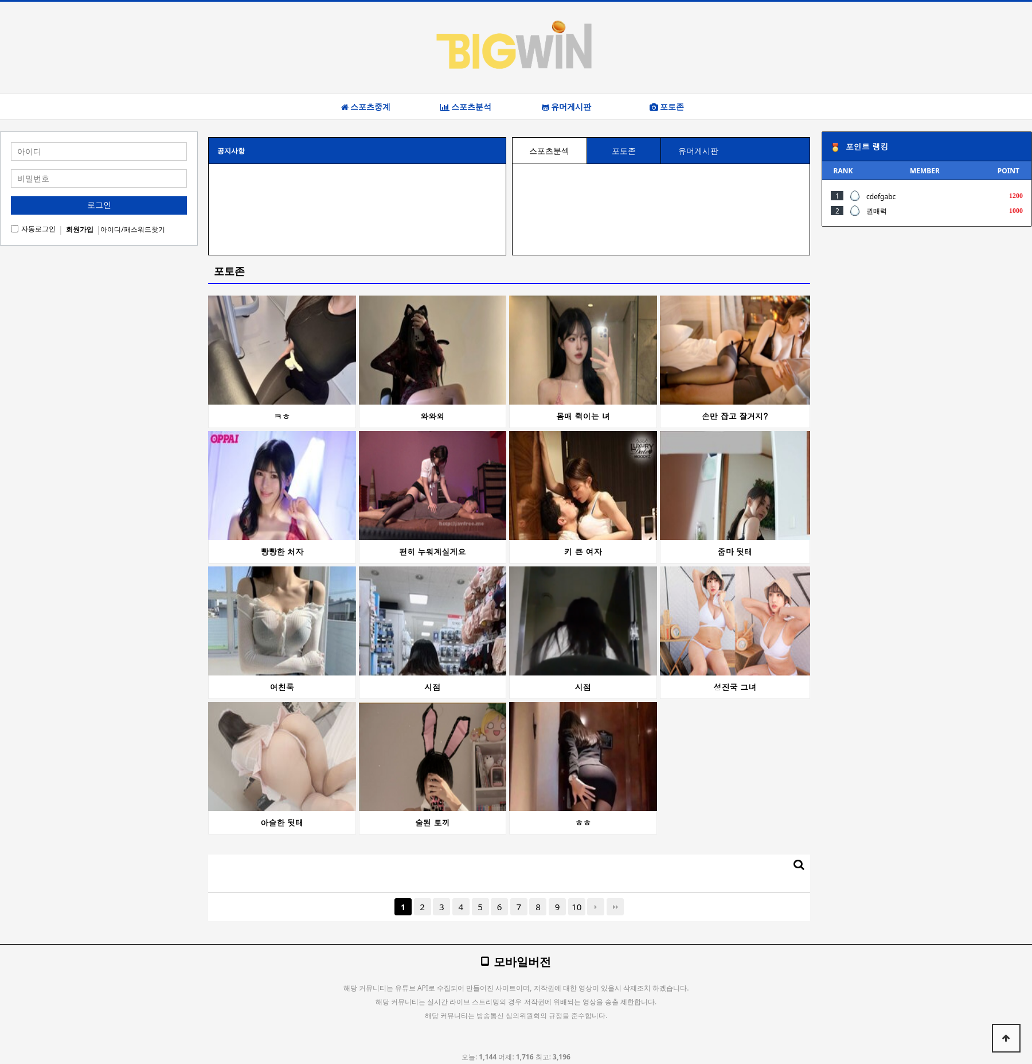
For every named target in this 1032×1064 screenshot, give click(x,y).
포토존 (667, 106)
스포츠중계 (365, 106)
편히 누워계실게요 (432, 551)
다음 (595, 906)
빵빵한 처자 (281, 551)
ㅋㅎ (282, 416)
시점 (432, 687)
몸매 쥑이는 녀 (582, 416)
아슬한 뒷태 (281, 822)
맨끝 (615, 906)
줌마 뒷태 (734, 551)
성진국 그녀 (734, 687)
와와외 (432, 416)
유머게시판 (566, 106)
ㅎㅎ (583, 822)
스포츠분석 (465, 106)
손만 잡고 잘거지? (735, 416)
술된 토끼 (432, 822)
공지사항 (231, 151)
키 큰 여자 (582, 551)
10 (576, 906)
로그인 (99, 204)
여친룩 (282, 687)
